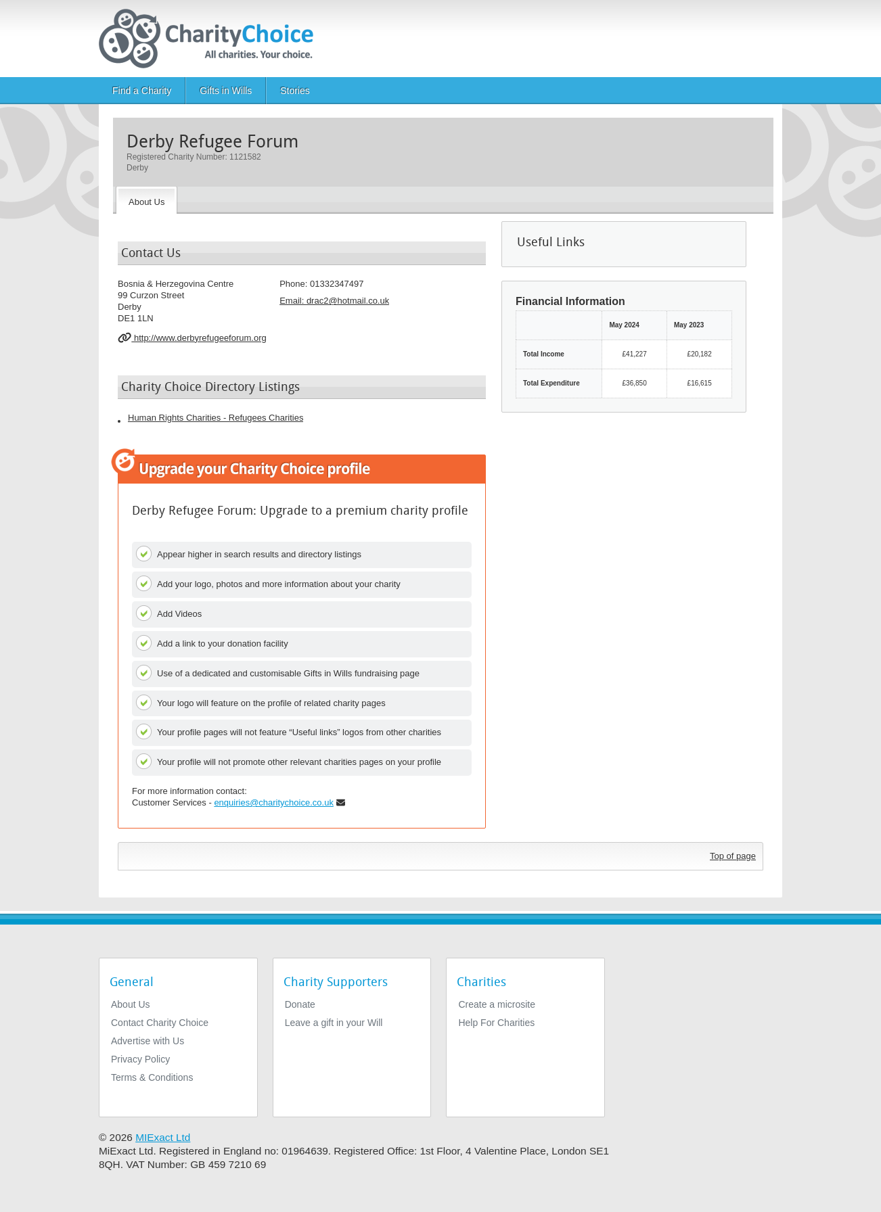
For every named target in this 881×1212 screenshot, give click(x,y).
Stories (295, 90)
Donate (300, 1004)
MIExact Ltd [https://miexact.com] (162, 1137)
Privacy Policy (140, 1059)
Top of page (733, 856)
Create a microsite (496, 1004)
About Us (130, 1004)
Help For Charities (496, 1022)
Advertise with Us (147, 1040)
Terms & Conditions (152, 1077)
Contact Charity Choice (159, 1022)
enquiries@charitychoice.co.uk (274, 802)
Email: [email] (334, 301)
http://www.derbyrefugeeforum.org (192, 337)
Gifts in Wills (226, 90)
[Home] (211, 38)
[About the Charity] (146, 200)
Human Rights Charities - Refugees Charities (215, 418)
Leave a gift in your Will (334, 1022)
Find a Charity (141, 90)
